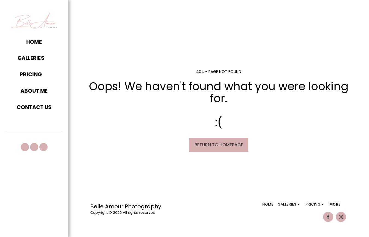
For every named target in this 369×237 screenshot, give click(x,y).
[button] (34, 58)
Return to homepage (218, 145)
